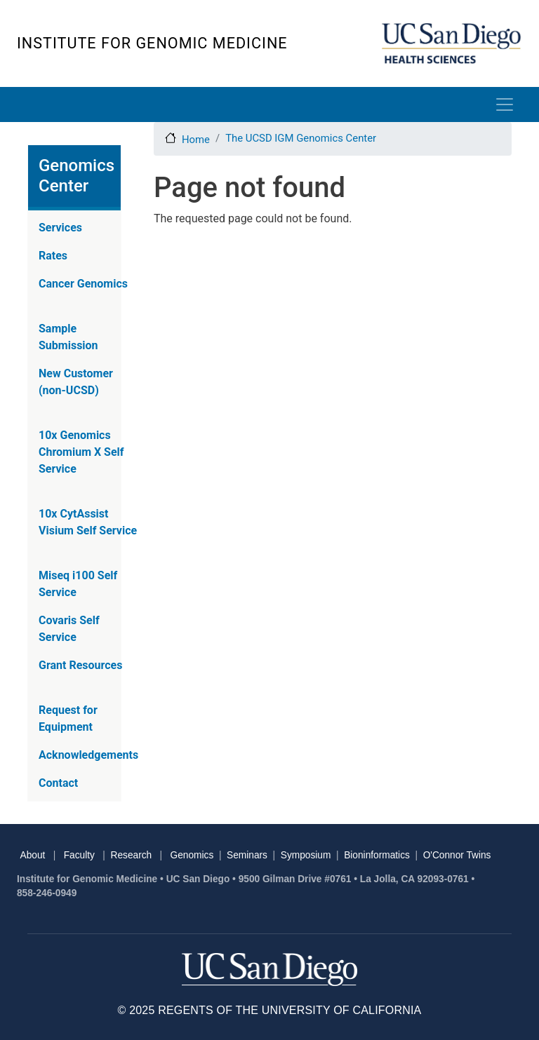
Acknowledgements (88, 755)
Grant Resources (80, 665)
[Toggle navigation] (504, 104)
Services (60, 227)
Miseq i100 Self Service (78, 584)
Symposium (306, 855)
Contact (58, 783)
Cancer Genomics (83, 283)
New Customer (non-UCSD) (76, 382)
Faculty (79, 855)
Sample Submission (68, 337)
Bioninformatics (377, 855)
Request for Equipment (68, 718)
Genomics (192, 855)
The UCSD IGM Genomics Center (300, 138)
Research (131, 855)
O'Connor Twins (457, 855)
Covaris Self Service (69, 629)
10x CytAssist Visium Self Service (88, 522)
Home (196, 139)
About (33, 855)
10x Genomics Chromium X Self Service (81, 451)
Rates (53, 255)
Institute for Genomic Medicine (152, 43)
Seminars (247, 855)
